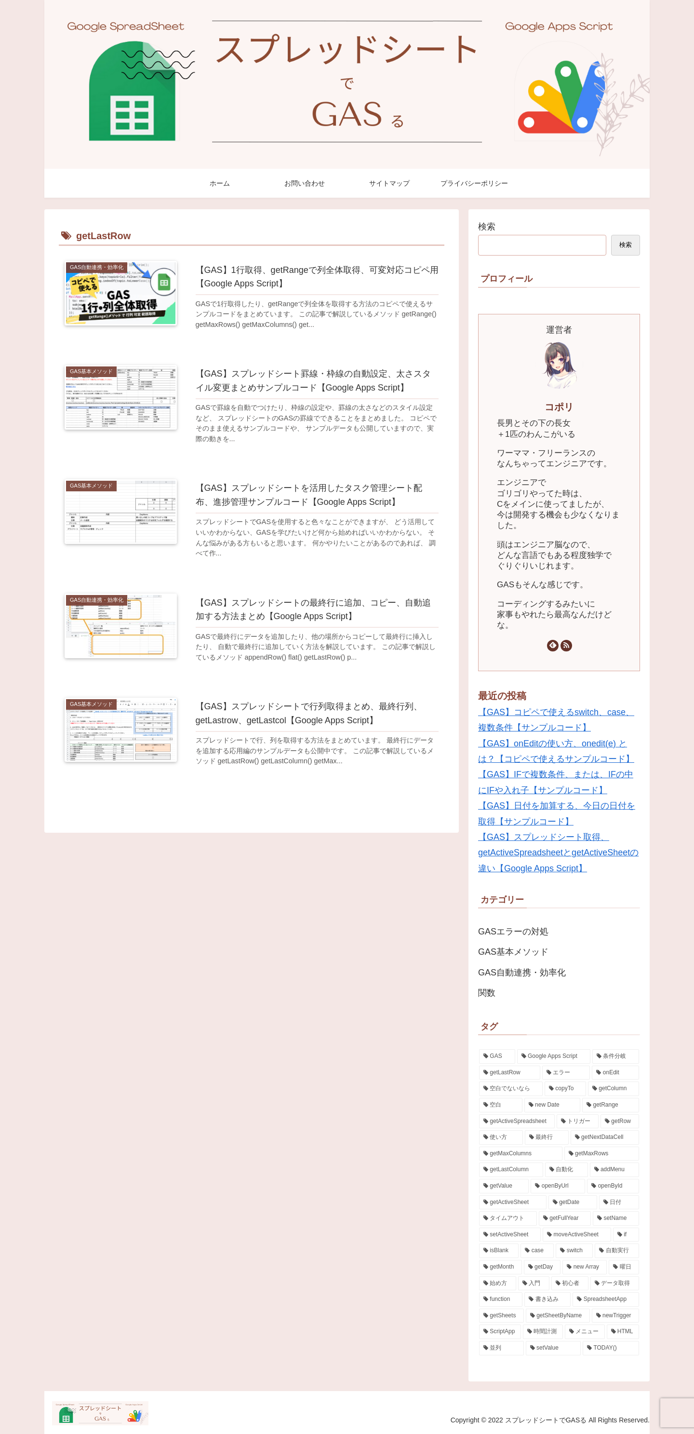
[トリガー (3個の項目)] (578, 1121)
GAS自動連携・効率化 (522, 972)
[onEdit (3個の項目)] (615, 1073)
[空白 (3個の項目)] (500, 1105)
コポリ (559, 407)
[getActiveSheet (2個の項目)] (513, 1202)
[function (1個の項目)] (500, 1299)
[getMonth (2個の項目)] (500, 1267)
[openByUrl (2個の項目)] (558, 1186)
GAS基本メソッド (513, 952)
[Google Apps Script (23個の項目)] (553, 1056)
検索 (486, 226)
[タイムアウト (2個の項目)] (508, 1218)
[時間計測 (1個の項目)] (543, 1332)
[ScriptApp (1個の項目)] (500, 1332)
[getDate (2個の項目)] (572, 1202)
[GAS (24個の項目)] (497, 1056)
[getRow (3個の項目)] (620, 1121)
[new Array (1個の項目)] (584, 1267)
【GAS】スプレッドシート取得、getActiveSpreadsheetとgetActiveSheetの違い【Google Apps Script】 (558, 852)
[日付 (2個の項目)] (619, 1202)
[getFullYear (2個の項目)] (565, 1218)
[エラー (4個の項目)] (566, 1073)
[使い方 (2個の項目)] (501, 1137)
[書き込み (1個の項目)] (547, 1299)
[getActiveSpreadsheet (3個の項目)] (517, 1121)
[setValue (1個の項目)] (553, 1348)
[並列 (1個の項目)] (501, 1348)
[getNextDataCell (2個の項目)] (605, 1137)
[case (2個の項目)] (537, 1251)
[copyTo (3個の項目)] (565, 1089)
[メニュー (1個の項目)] (585, 1332)
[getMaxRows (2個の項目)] (601, 1154)
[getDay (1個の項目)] (542, 1267)
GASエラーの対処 (513, 931)
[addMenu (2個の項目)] (614, 1170)
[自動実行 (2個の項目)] (617, 1251)
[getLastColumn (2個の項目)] (511, 1170)
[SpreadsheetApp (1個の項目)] (606, 1299)
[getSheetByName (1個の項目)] (558, 1316)
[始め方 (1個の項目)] (497, 1283)
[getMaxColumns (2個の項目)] (520, 1154)
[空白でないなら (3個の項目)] (511, 1089)
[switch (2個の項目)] (574, 1251)
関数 (486, 993)
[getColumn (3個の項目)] (613, 1089)
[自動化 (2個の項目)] (566, 1170)
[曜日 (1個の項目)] (624, 1267)
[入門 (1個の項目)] (533, 1283)
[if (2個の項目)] (626, 1235)
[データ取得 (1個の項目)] (614, 1283)
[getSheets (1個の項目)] (501, 1316)
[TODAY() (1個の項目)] (611, 1348)
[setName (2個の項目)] (616, 1218)
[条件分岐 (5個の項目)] (615, 1056)
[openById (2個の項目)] (613, 1186)
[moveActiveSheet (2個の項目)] (577, 1235)
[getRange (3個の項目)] (610, 1105)
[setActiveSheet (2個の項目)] (510, 1235)
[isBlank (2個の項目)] (499, 1251)
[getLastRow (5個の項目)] (509, 1073)
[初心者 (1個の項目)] (569, 1283)
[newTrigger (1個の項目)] (615, 1316)
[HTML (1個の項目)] (623, 1332)
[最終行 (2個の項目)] (547, 1137)
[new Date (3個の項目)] (552, 1105)
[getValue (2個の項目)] (504, 1186)
